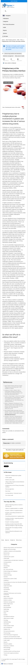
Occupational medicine (9, 616)
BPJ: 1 (22, 39)
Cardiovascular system (9, 556)
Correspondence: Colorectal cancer (13, 493)
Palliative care (7, 629)
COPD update (8, 477)
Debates (5, 564)
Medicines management (8, 56)
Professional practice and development (13, 638)
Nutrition (5, 614)
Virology (5, 654)
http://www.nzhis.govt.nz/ (10, 414)
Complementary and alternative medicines (13, 560)
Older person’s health (19, 56)
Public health (7, 640)
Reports (5, 30)
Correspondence (7, 562)
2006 (18, 39)
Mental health (7, 605)
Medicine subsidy (8, 600)
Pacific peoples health (9, 625)
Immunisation (7, 589)
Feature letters (7, 573)
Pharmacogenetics (9, 489)
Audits (4, 27)
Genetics (6, 576)
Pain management (8, 627)
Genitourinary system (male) (10, 578)
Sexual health (7, 649)
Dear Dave (7, 491)
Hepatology (6, 587)
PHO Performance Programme (11, 634)
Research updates (8, 644)
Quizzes (5, 33)
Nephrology (6, 609)
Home (3, 39)
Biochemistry (7, 553)
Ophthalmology (7, 622)
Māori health (6, 596)
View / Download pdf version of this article (11, 107)
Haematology (7, 584)
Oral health (6, 623)
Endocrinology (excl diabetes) (10, 571)
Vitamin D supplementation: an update (14, 508)
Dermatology (6, 565)
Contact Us (12, 540)
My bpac (6, 36)
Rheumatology (7, 647)
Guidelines (6, 580)
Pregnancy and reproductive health (12, 636)
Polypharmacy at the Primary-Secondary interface (14, 486)
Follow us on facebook (8, 663)
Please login (6, 443)
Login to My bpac (14, 1)
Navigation (8, 15)
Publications (6, 18)
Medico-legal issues (8, 603)
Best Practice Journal (11, 39)
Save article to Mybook (10, 63)
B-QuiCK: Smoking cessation (12, 522)
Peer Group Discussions (8, 24)
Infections (6, 591)
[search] (13, 11)
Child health (6, 558)
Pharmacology (7, 633)
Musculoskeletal (7, 607)
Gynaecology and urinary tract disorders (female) (15, 582)
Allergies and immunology (10, 549)
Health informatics (8, 585)
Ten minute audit (9, 495)
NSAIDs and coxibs (9, 479)
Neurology (6, 611)
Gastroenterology (8, 575)
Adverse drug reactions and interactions (13, 53)
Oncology (6, 620)
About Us (7, 540)
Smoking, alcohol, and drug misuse (12, 651)
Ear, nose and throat (8, 569)
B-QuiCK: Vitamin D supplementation (13, 510)
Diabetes (6, 567)
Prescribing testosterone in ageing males (14, 516)
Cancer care (6, 554)
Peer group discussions (9, 631)
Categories (5, 21)
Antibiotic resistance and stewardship (12, 551)
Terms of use (19, 540)
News (5, 612)
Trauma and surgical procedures (11, 653)
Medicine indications (8, 598)
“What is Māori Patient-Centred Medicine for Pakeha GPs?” (14, 482)
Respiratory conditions (9, 645)
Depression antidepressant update (13, 475)
